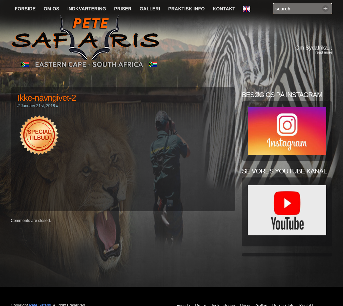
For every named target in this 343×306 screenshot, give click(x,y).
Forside (25, 8)
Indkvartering (86, 8)
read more (324, 52)
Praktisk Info (186, 8)
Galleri (150, 8)
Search (325, 8)
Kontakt (224, 8)
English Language (248, 9)
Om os (51, 8)
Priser (123, 8)
